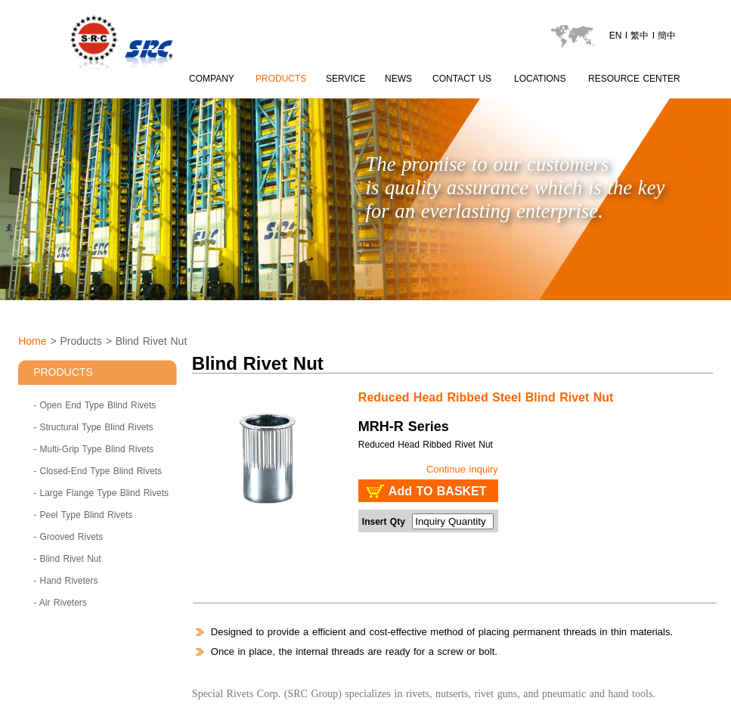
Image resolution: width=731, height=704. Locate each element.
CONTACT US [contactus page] (461, 78)
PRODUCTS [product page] (281, 78)
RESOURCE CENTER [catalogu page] (634, 78)
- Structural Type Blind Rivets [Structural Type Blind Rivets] (93, 427)
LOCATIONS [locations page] (539, 78)
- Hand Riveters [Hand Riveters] (65, 580)
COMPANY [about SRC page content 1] (211, 78)
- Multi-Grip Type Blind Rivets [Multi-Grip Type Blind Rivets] (93, 449)
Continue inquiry (462, 469)
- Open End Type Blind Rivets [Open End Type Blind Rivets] (94, 405)
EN (615, 35)
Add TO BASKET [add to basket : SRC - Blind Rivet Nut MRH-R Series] (438, 491)
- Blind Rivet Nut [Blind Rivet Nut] (67, 559)
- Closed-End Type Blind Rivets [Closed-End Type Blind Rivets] (97, 471)
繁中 (639, 35)
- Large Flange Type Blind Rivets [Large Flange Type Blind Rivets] (101, 493)
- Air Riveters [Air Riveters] (60, 602)
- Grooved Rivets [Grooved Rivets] (68, 537)
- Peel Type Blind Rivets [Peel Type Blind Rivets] (82, 515)
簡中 (667, 35)
